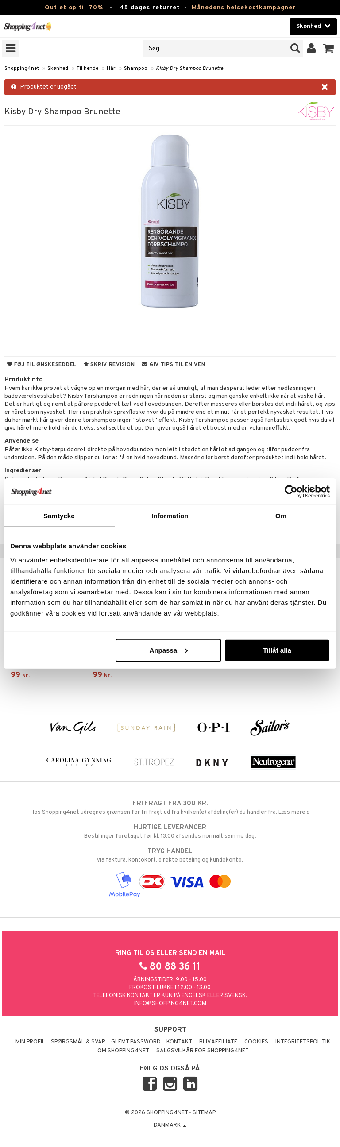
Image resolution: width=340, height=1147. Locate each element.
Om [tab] (280, 516)
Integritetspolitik (302, 1042)
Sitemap (204, 1112)
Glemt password (136, 1042)
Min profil (30, 1042)
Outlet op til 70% (74, 8)
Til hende (87, 68)
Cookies (256, 1042)
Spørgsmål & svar (78, 1042)
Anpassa (169, 650)
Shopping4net (21, 68)
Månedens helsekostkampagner (244, 8)
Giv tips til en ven (173, 364)
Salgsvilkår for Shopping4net (202, 1051)
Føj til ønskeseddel (41, 364)
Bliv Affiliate (218, 1042)
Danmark (170, 1125)
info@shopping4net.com (170, 1003)
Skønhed (57, 68)
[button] (329, 48)
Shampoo (135, 68)
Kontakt (179, 1042)
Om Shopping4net (123, 1051)
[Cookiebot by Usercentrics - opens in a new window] (291, 491)
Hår (111, 68)
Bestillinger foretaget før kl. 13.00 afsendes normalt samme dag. (170, 831)
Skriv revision (109, 364)
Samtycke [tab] (59, 516)
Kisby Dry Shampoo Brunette (189, 68)
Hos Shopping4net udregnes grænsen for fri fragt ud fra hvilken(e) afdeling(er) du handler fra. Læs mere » (170, 807)
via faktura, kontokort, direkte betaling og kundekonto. (170, 855)
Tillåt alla (277, 650)
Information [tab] (170, 516)
